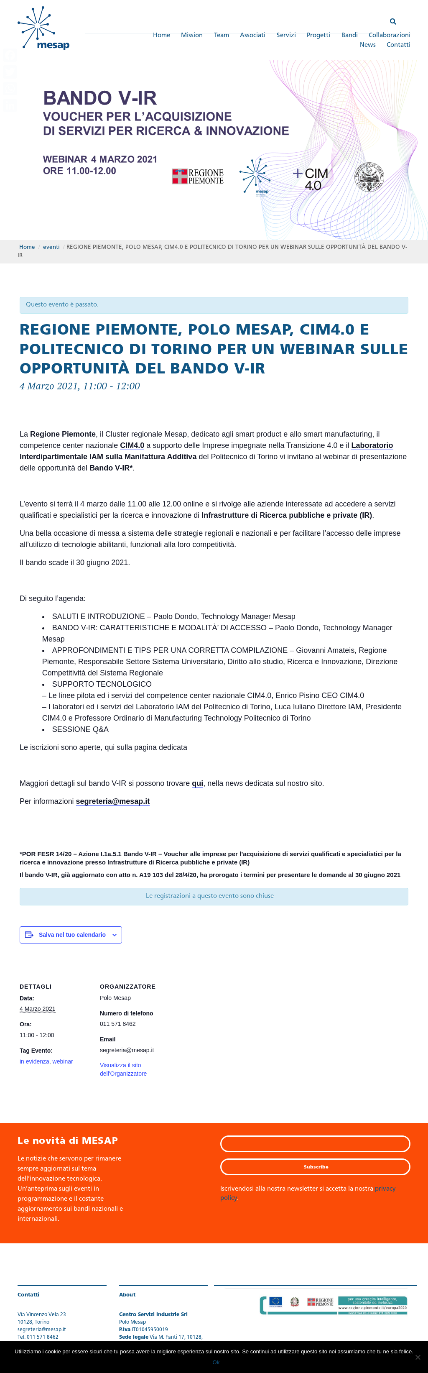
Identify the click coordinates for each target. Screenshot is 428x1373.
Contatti (398, 45)
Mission (192, 36)
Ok (216, 1362)
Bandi (349, 36)
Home (161, 36)
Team (221, 36)
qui (197, 783)
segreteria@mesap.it (113, 801)
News (368, 45)
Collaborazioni (389, 36)
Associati (252, 36)
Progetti (318, 36)
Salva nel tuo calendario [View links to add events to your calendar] (72, 934)
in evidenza (34, 1061)
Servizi (286, 36)
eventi (51, 246)
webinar (63, 1061)
